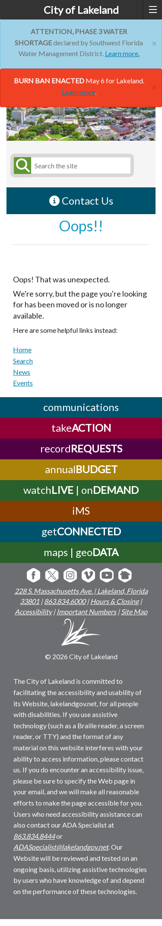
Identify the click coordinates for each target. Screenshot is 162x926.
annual (81, 468)
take (81, 427)
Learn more (78, 92)
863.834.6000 (65, 601)
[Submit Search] (21, 165)
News (21, 372)
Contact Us (81, 200)
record (81, 448)
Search (23, 361)
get (81, 531)
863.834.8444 (34, 836)
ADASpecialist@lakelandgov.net (60, 847)
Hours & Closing (114, 601)
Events (23, 383)
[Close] (154, 42)
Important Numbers (86, 611)
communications (81, 406)
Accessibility (33, 611)
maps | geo (81, 551)
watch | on (81, 489)
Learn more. (122, 53)
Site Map (134, 611)
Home (22, 349)
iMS (81, 510)
